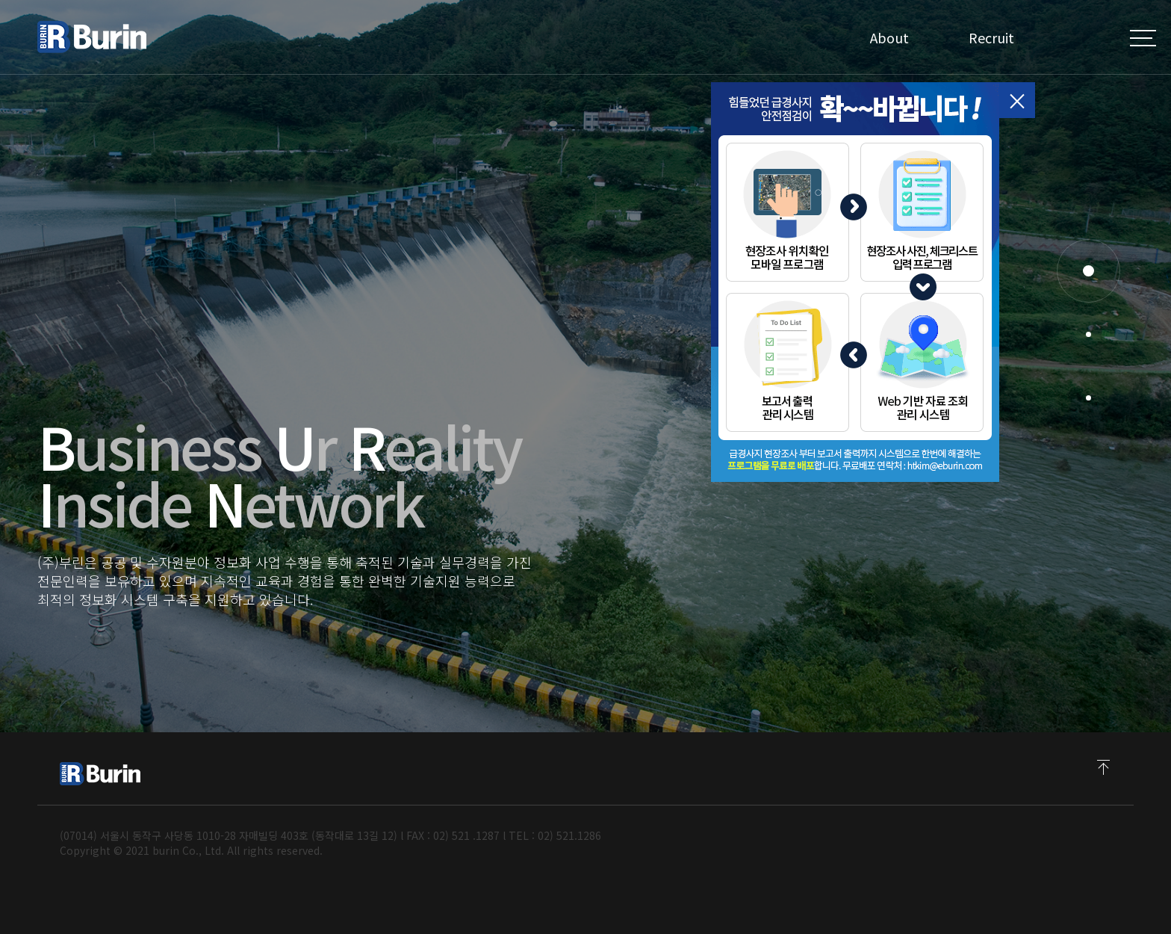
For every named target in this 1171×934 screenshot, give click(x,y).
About (889, 37)
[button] (1088, 271)
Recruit (991, 37)
